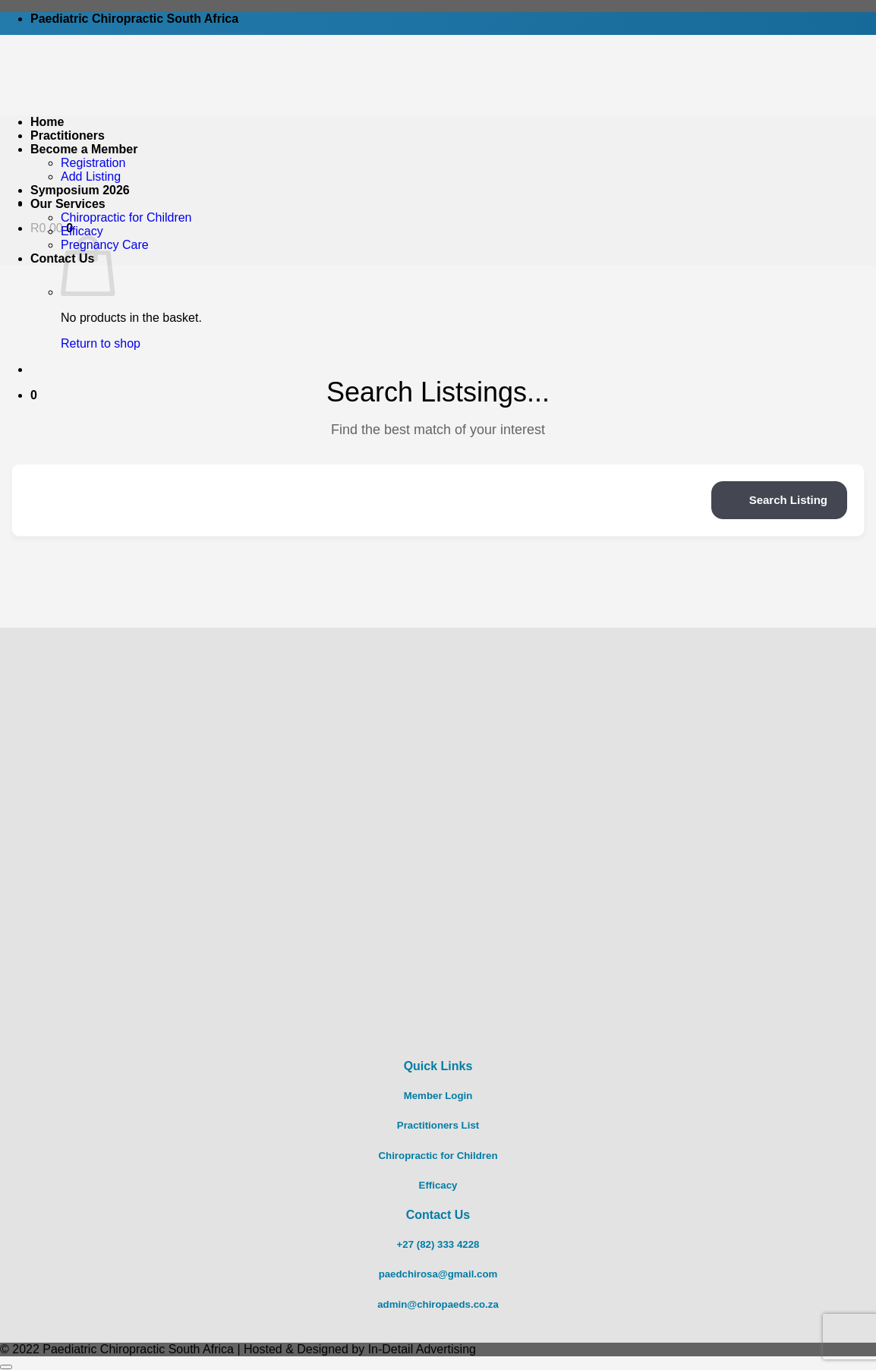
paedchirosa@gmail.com (438, 1274)
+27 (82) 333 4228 (438, 1244)
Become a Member (83, 149)
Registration (93, 162)
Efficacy (82, 231)
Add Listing (91, 176)
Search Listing (779, 499)
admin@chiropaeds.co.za (438, 1304)
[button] (33, 395)
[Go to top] (6, 1367)
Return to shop (100, 343)
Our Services (68, 203)
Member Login (438, 1095)
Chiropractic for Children (126, 217)
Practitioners (67, 135)
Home (47, 121)
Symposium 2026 (80, 190)
